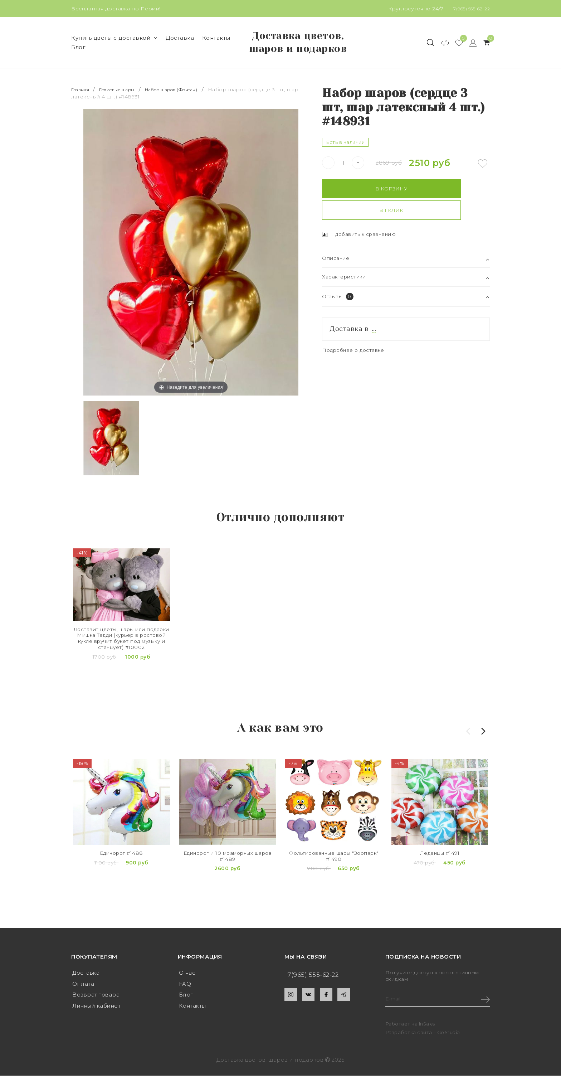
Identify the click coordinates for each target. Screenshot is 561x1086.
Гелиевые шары (123, 110)
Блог (78, 57)
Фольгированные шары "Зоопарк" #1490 (334, 877)
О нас (187, 982)
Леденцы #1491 (440, 873)
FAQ (185, 993)
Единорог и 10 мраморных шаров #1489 (228, 877)
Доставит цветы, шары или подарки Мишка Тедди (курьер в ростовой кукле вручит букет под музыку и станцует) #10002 (121, 662)
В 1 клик (448, 208)
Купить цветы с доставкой (114, 48)
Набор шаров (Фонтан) (188, 110)
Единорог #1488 (121, 873)
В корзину (362, 208)
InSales (427, 1034)
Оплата (83, 993)
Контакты (216, 48)
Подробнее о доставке (356, 347)
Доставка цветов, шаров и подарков (298, 52)
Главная (82, 110)
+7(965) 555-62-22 (468, 8)
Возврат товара (95, 1005)
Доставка (180, 48)
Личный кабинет (96, 1016)
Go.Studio (449, 1043)
